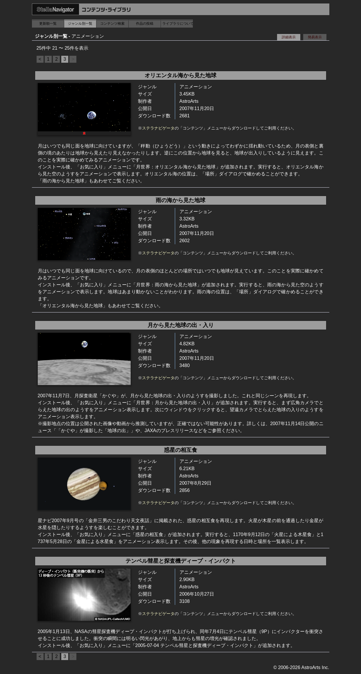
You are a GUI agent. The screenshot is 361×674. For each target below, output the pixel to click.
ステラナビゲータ (158, 128)
